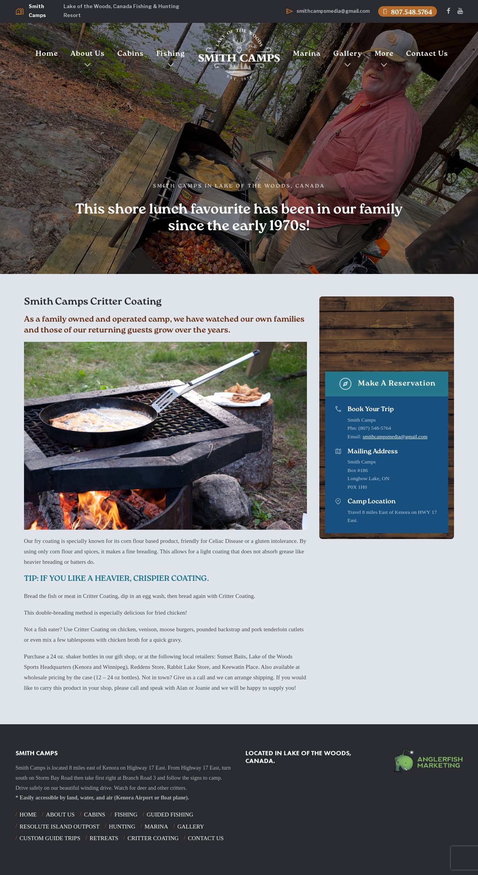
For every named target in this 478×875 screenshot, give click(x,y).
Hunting (122, 826)
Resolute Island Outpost (60, 826)
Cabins (130, 54)
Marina (307, 54)
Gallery (347, 54)
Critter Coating (153, 838)
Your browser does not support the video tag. (387, 333)
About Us (87, 54)
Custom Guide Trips (50, 838)
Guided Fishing (170, 814)
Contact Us (427, 54)
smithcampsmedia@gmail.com (395, 436)
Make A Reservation (387, 384)
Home (47, 54)
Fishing (170, 54)
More (384, 54)
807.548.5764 (407, 12)
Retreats (103, 838)
